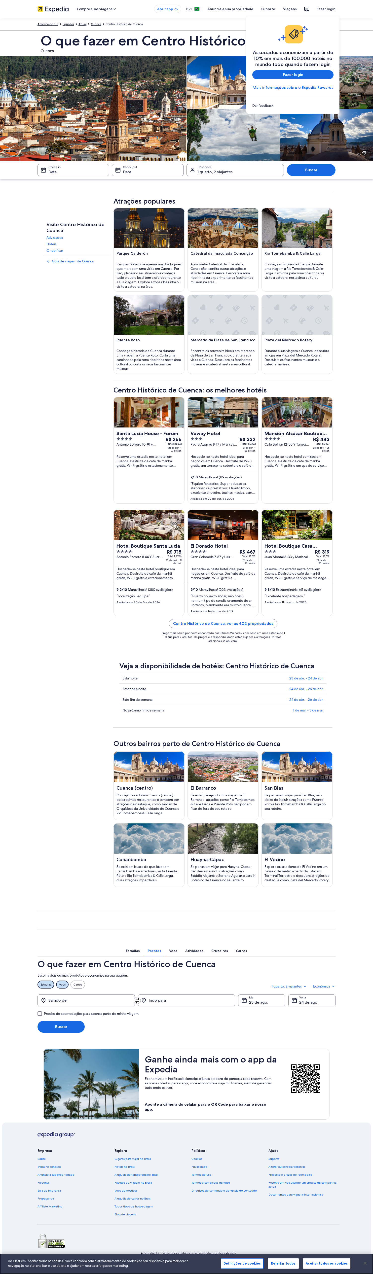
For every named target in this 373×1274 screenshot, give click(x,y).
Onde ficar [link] (54, 250)
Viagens (290, 9)
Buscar (311, 170)
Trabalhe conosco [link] (49, 1167)
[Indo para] (186, 1000)
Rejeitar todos (283, 1263)
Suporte (268, 9)
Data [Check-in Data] (52, 172)
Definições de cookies (242, 1263)
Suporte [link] (273, 1159)
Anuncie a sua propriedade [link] (55, 1175)
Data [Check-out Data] (127, 172)
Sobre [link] (41, 1159)
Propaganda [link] (45, 1199)
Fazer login (326, 9)
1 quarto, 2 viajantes (289, 986)
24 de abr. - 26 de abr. (306, 699)
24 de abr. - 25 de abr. (306, 689)
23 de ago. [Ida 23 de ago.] (258, 1002)
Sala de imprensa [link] (49, 1191)
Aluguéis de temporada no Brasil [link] (136, 1175)
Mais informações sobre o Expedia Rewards (293, 87)
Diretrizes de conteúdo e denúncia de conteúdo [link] (224, 1191)
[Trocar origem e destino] (137, 1000)
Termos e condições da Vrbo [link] (210, 1183)
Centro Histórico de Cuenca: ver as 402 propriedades (223, 623)
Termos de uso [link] (201, 1175)
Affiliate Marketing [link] (49, 1206)
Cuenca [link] (96, 24)
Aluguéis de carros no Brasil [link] (132, 1199)
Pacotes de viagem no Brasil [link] (133, 1183)
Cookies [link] (196, 1159)
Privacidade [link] (199, 1167)
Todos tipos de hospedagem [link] (133, 1206)
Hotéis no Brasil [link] (124, 1167)
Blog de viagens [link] (125, 1214)
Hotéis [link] (51, 244)
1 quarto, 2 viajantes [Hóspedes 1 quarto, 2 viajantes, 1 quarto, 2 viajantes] (215, 172)
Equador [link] (68, 24)
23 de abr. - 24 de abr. (306, 678)
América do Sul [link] (47, 24)
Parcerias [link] (43, 1183)
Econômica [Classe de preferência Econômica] (324, 986)
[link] (292, 105)
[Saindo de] (86, 1000)
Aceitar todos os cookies (327, 1263)
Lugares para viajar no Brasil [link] (132, 1159)
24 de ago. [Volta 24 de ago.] (308, 1002)
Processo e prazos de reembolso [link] (290, 1175)
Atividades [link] (54, 237)
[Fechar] (365, 1263)
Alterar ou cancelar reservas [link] (286, 1167)
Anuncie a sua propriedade (230, 9)
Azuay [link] (82, 24)
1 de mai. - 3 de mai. (308, 710)
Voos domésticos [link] (125, 1191)
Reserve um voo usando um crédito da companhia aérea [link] (302, 1185)
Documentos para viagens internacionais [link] (295, 1195)
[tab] (133, 950)
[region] (186, 1264)
